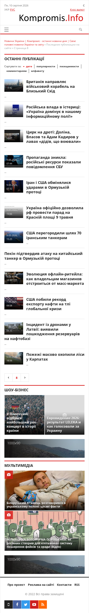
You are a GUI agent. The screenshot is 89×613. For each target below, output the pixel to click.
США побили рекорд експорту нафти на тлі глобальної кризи (48, 304)
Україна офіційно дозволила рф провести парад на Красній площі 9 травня (54, 212)
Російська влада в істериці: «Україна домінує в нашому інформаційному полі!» (53, 111)
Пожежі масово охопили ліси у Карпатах (55, 357)
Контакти (64, 585)
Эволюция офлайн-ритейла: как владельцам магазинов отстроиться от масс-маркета (55, 279)
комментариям (16, 71)
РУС (12, 9)
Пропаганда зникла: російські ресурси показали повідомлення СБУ (53, 162)
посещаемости (69, 66)
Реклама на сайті (41, 585)
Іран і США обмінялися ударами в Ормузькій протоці (48, 187)
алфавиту (37, 71)
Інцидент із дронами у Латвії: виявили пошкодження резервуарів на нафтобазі (42, 331)
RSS (77, 585)
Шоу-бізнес (16, 389)
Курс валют (77, 9)
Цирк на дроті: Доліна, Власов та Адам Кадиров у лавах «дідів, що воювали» (53, 137)
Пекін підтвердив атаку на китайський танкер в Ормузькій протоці (43, 256)
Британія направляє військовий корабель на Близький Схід (50, 86)
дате (29, 66)
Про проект (16, 585)
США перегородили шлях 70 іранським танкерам (53, 235)
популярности (45, 66)
